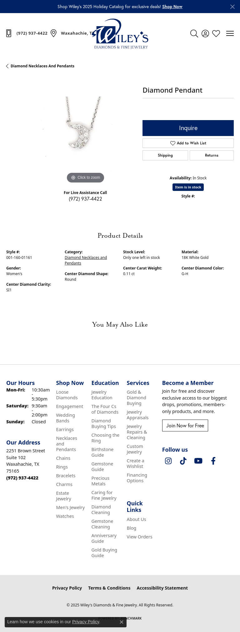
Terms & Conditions (109, 588)
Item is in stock (188, 187)
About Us (136, 519)
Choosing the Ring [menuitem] (106, 438)
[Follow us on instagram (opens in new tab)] (168, 461)
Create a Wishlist (135, 463)
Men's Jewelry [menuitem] (70, 507)
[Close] (232, 7)
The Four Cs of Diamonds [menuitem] (105, 409)
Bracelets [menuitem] (65, 476)
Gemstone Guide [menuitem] (102, 466)
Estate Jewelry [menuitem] (63, 496)
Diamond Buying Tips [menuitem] (104, 423)
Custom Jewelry (135, 449)
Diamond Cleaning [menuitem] (101, 509)
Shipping (165, 155)
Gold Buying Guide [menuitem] (105, 552)
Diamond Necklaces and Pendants (42, 66)
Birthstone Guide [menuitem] (103, 452)
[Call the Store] (22, 478)
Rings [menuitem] (62, 467)
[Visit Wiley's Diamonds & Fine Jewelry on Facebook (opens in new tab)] (213, 461)
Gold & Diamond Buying (136, 397)
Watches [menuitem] (65, 516)
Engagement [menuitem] (69, 406)
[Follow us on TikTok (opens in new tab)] (183, 461)
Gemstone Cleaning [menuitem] (102, 524)
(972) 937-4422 (85, 198)
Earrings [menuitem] (64, 429)
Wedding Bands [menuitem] (65, 418)
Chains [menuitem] (63, 458)
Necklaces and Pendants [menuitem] (66, 443)
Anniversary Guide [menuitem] (104, 538)
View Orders (139, 537)
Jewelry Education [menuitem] (102, 395)
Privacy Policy (67, 588)
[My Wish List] (216, 33)
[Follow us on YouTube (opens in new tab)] (198, 461)
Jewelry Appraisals (138, 415)
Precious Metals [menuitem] (101, 481)
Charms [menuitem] (64, 484)
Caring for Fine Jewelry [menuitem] (104, 495)
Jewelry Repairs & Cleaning (137, 431)
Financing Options (137, 478)
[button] (172, 6)
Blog (132, 528)
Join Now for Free (185, 425)
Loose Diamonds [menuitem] (67, 395)
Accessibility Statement (162, 588)
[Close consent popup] (121, 622)
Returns (211, 155)
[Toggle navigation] (230, 33)
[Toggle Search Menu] (194, 33)
